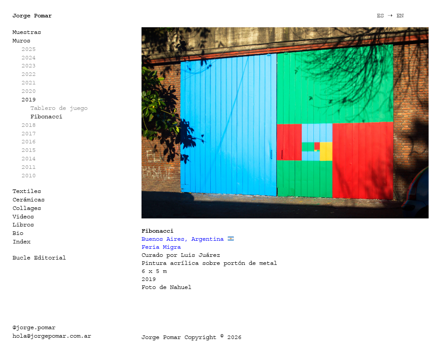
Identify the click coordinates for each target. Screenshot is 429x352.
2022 (28, 74)
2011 (28, 166)
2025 (28, 49)
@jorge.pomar (33, 327)
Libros (23, 224)
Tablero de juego (58, 108)
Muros (21, 40)
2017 (28, 133)
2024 (28, 57)
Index (21, 241)
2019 (28, 99)
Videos (23, 216)
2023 (28, 65)
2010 (28, 175)
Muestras (26, 32)
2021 (28, 82)
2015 (28, 150)
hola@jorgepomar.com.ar (51, 335)
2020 (28, 91)
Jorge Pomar (32, 15)
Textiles (26, 191)
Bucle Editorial (39, 257)
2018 (28, 125)
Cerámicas (28, 199)
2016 (28, 141)
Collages (26, 208)
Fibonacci (46, 116)
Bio (17, 233)
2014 (28, 158)
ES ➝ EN (390, 15)
